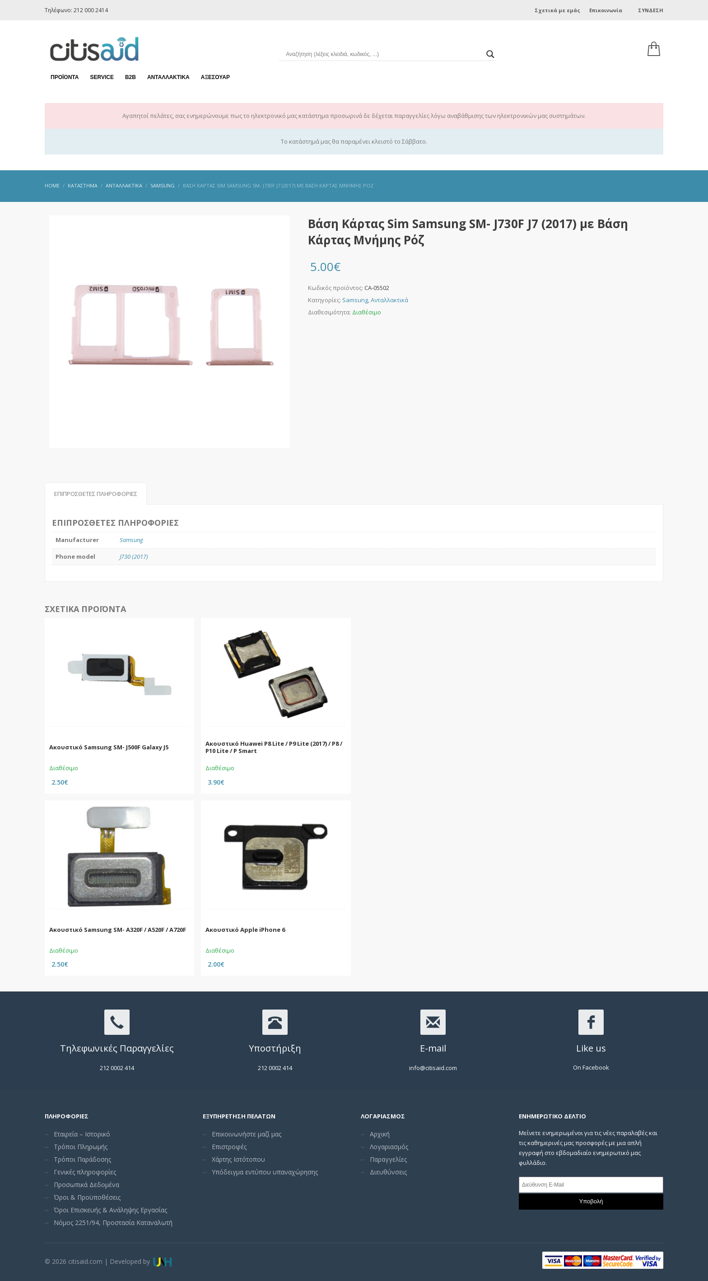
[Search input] (383, 49)
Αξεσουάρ (215, 72)
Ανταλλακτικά (168, 72)
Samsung (355, 300)
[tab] (96, 493)
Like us (591, 1048)
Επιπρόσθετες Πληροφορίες (95, 494)
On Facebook (591, 1067)
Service (101, 72)
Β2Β (130, 72)
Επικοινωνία (605, 10)
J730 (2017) (134, 556)
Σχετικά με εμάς (557, 10)
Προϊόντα (65, 72)
